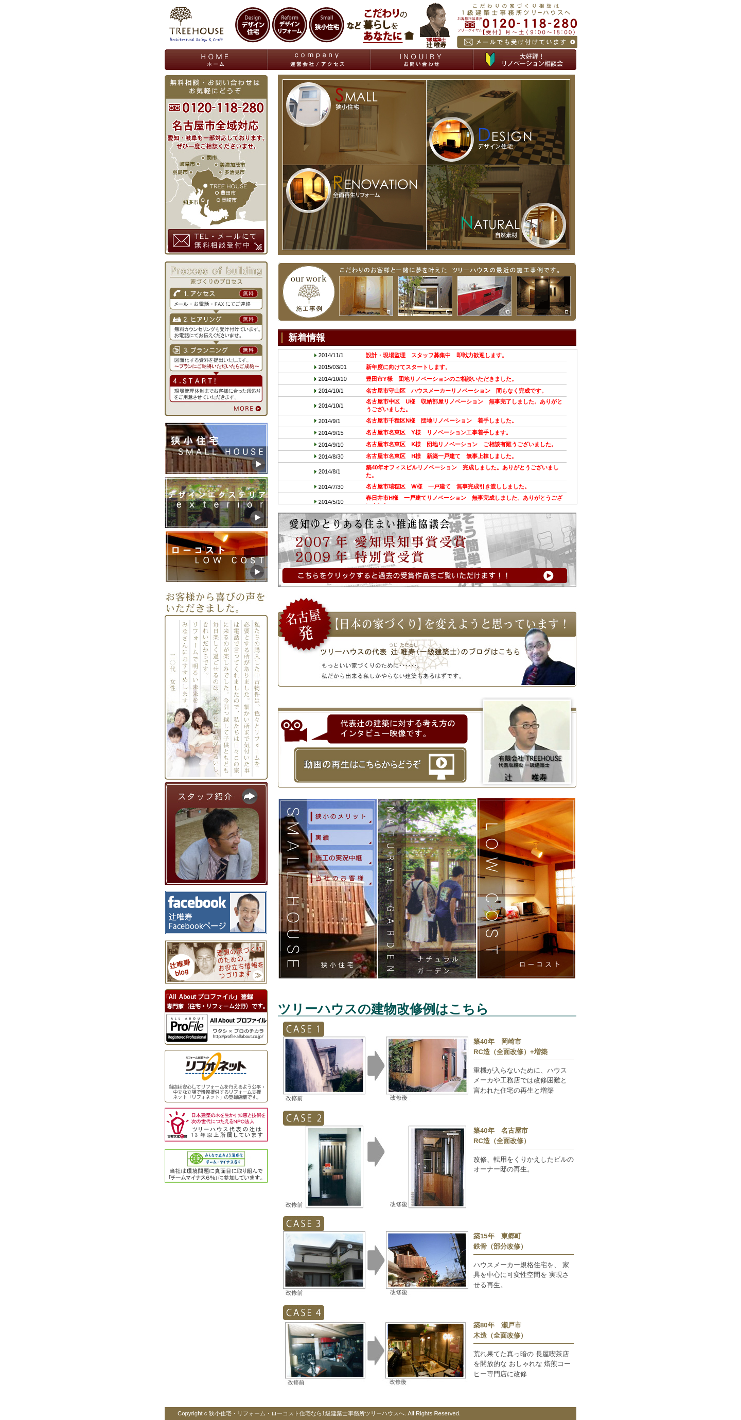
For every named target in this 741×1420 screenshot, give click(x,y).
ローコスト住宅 (216, 556)
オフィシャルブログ (216, 962)
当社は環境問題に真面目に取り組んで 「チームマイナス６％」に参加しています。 (216, 1166)
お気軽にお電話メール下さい (516, 25)
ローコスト (526, 888)
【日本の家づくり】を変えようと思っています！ (427, 641)
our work (427, 291)
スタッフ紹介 (216, 833)
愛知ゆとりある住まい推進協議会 (427, 550)
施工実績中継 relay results (340, 878)
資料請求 (320, 59)
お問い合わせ (422, 59)
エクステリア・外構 (216, 502)
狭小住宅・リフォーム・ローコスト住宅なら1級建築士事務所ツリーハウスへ (306, 1413)
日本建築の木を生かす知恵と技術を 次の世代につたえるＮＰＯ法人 (216, 1125)
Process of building (216, 338)
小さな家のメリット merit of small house (340, 857)
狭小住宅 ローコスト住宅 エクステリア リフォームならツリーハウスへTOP (217, 59)
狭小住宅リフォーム (216, 448)
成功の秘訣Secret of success (340, 837)
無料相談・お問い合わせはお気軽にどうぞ (216, 165)
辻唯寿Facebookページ (216, 912)
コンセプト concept (340, 816)
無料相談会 (525, 59)
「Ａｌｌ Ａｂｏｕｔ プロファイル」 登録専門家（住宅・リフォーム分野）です (216, 1017)
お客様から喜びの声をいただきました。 (216, 683)
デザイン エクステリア (427, 888)
